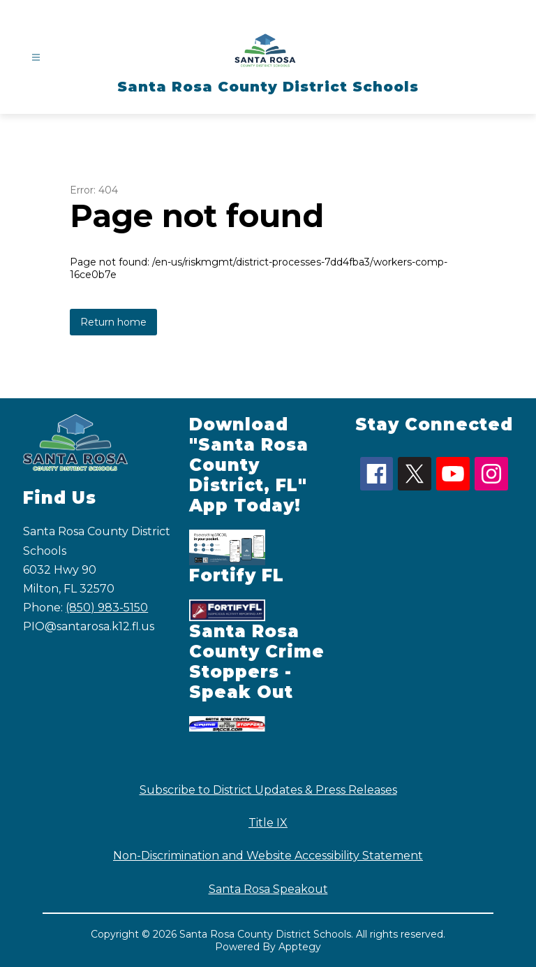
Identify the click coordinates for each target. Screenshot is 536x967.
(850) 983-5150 (107, 607)
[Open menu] (36, 58)
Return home (113, 322)
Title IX (268, 822)
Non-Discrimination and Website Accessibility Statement (268, 855)
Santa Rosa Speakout (268, 889)
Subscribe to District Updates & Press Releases (268, 790)
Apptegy (299, 946)
